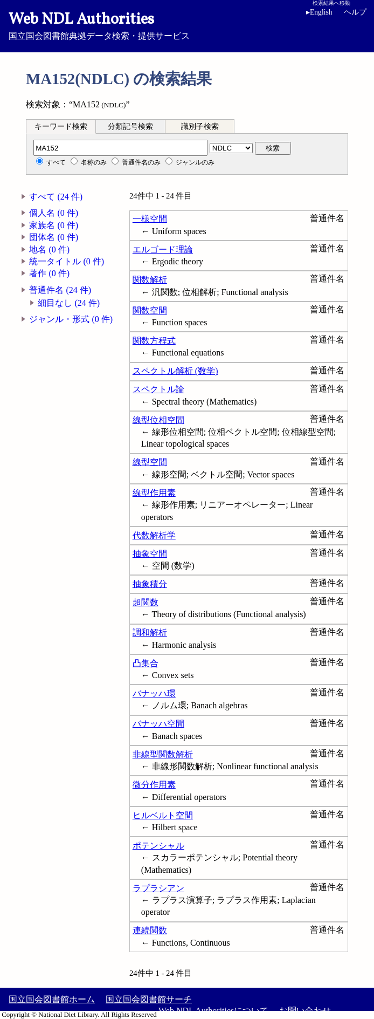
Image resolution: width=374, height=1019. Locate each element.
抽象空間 (150, 553)
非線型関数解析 (163, 754)
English (319, 12)
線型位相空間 (158, 420)
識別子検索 (200, 126)
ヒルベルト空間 (163, 815)
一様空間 (150, 218)
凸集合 (145, 663)
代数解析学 (154, 535)
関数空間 (150, 310)
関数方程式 (154, 340)
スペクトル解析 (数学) (175, 370)
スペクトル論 (158, 389)
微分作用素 (154, 784)
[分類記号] (120, 148)
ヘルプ (355, 12)
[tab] (61, 126)
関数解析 (150, 279)
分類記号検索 (130, 126)
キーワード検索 (60, 126)
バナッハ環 (154, 693)
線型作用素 (154, 492)
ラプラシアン (158, 888)
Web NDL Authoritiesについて (213, 1010)
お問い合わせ (305, 1010)
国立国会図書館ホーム (52, 999)
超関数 (145, 602)
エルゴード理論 (163, 249)
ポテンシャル (158, 845)
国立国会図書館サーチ (149, 999)
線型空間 (150, 462)
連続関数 (150, 930)
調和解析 (150, 632)
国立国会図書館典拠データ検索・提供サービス (187, 24)
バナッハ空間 (158, 723)
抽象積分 (150, 584)
